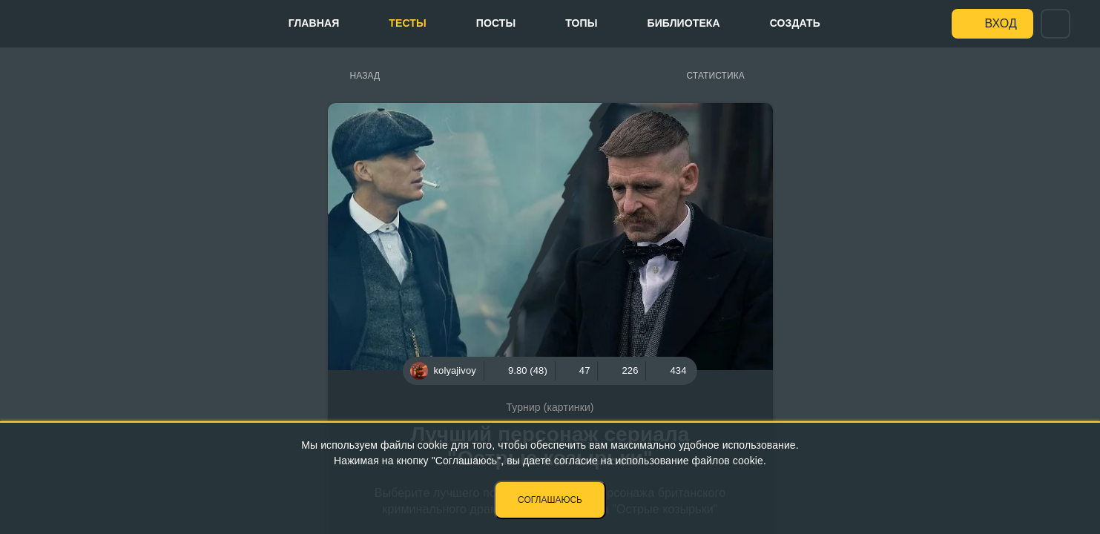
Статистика (716, 75)
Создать (795, 23)
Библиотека (684, 23)
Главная (314, 23)
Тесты (407, 23)
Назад (365, 75)
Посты (496, 23)
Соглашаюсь (550, 500)
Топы (581, 23)
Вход (1001, 23)
